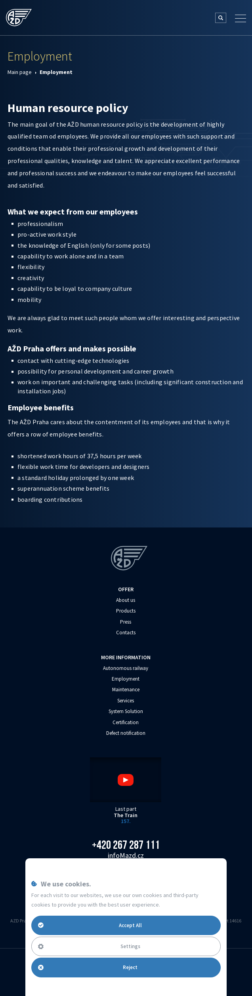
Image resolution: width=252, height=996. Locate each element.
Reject (87, 967)
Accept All (90, 925)
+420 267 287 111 (126, 844)
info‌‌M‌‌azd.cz (126, 855)
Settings (89, 946)
